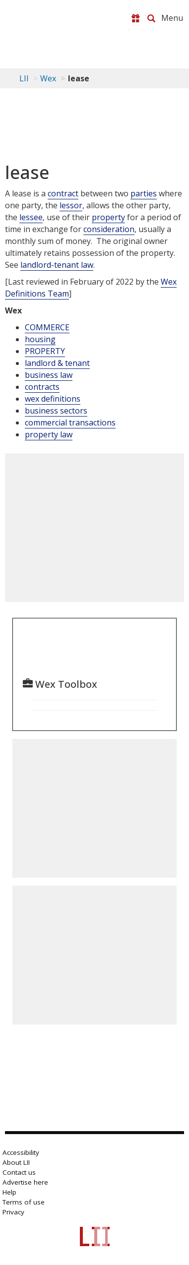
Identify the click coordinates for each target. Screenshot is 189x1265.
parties (143, 193)
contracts (42, 386)
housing (40, 339)
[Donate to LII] (135, 18)
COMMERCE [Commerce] (47, 327)
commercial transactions (70, 422)
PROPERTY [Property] (45, 351)
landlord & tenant (57, 363)
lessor (71, 205)
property (108, 217)
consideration (108, 229)
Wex (48, 78)
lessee (31, 217)
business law (48, 374)
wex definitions (52, 398)
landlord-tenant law (56, 264)
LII (24, 78)
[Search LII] (151, 18)
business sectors (56, 410)
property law (48, 434)
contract (63, 193)
